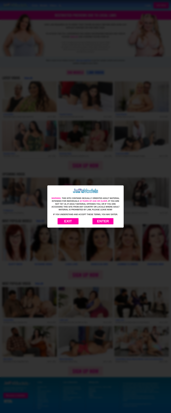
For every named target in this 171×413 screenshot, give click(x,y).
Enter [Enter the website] (103, 221)
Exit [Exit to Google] (68, 221)
